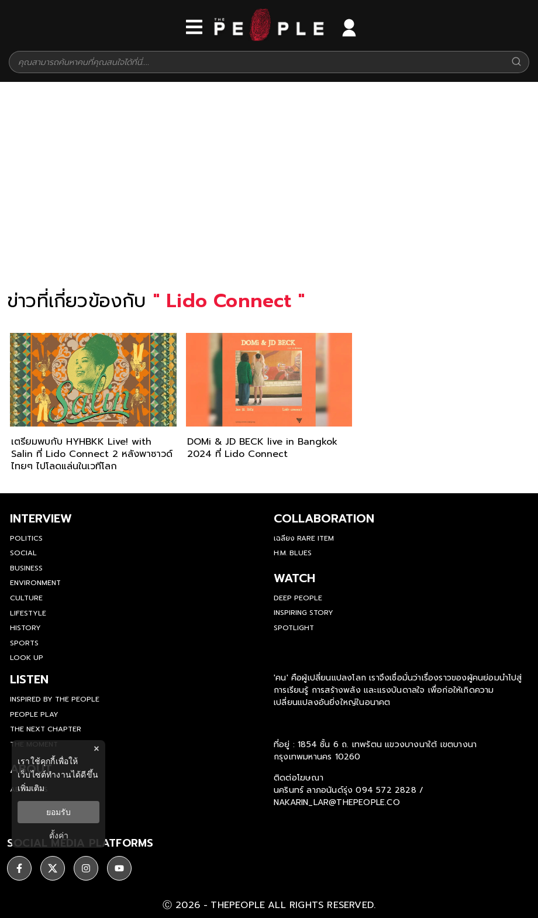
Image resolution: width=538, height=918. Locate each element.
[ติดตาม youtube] (119, 868)
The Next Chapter (45, 729)
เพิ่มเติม (31, 788)
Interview (41, 518)
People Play (34, 714)
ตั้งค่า (58, 835)
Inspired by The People (54, 699)
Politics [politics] (26, 538)
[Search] (516, 62)
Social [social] (23, 553)
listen (29, 679)
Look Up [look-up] (26, 657)
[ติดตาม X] (52, 868)
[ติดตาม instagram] (86, 868)
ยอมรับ (58, 812)
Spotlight (294, 628)
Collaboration (324, 518)
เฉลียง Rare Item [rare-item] (304, 538)
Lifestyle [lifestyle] (28, 613)
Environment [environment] (35, 582)
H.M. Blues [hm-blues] (293, 553)
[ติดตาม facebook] (19, 868)
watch (294, 578)
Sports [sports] (24, 643)
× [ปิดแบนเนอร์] (96, 749)
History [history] (25, 628)
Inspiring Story (303, 612)
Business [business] (26, 568)
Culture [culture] (26, 598)
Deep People (298, 598)
